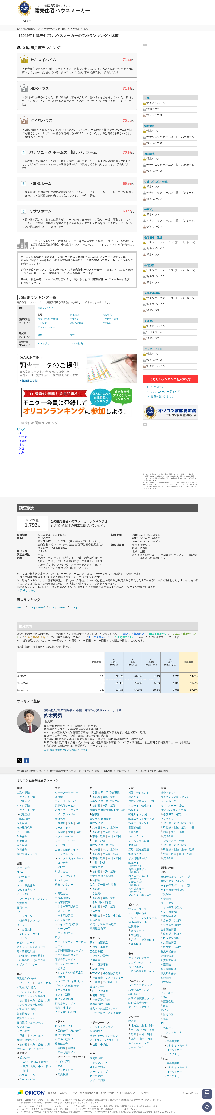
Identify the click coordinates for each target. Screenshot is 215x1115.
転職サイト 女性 (137, 814)
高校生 (96, 915)
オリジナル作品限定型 (70, 972)
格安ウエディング (138, 989)
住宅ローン (157, 386)
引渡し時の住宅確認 (48, 319)
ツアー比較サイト (65, 1052)
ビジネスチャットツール (142, 917)
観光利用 (63, 1074)
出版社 (61, 976)
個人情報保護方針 (89, 1093)
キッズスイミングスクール (104, 1040)
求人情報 (144, 1093)
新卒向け (136, 944)
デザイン (74, 319)
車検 (57, 937)
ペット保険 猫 (169, 911)
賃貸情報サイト (26, 1013)
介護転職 (133, 831)
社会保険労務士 (112, 973)
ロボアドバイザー (27, 964)
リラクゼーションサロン (104, 1035)
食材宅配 (60, 818)
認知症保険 (167, 955)
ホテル (59, 1065)
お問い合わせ (107, 1093)
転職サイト (134, 810)
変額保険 (166, 977)
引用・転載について (127, 1093)
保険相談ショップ (27, 853)
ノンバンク (36, 920)
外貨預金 (22, 903)
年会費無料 (25, 929)
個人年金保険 (168, 973)
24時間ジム (96, 1031)
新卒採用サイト (137, 870)
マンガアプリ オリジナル (69, 981)
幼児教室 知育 (98, 928)
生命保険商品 (168, 929)
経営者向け (137, 930)
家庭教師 (95, 919)
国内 (60, 1061)
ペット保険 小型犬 (171, 907)
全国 (149, 1038)
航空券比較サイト (65, 1034)
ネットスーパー (64, 836)
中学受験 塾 (96, 867)
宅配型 (61, 867)
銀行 (22, 881)
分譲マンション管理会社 (31, 996)
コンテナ (63, 862)
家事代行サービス (65, 805)
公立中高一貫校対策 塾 (103, 884)
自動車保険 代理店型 (173, 881)
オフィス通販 (62, 994)
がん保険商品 (168, 942)
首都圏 (23, 440)
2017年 (73, 607)
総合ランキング (45, 308)
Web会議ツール (137, 922)
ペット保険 (23, 831)
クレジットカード (27, 925)
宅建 (95, 968)
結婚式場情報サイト (140, 1002)
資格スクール (97, 986)
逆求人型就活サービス (141, 801)
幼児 (95, 947)
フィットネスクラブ (101, 1026)
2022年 (21, 607)
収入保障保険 (171, 938)
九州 (21, 452)
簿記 (102, 968)
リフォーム (23, 1026)
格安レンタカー (64, 884)
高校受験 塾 (96, 823)
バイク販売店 (62, 919)
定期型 (177, 920)
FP (94, 964)
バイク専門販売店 (68, 924)
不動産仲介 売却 (26, 978)
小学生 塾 (95, 893)
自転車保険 (23, 818)
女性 (72, 335)
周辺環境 (107, 314)
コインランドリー (65, 814)
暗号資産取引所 (26, 951)
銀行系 (23, 920)
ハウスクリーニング (66, 810)
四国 (165, 831)
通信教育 (95, 911)
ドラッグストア (99, 1062)
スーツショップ (99, 1071)
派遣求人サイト (137, 853)
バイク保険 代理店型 (173, 889)
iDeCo (164, 1010)
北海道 (96, 827)
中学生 (106, 915)
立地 (146, 98)
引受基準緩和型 (172, 925)
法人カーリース (137, 908)
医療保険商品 (168, 916)
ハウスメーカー (28, 1074)
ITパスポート (110, 982)
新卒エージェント (138, 877)
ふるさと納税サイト (66, 849)
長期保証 (107, 323)
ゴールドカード (28, 938)
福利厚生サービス (65, 1003)
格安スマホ (182, 814)
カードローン (24, 916)
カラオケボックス (138, 1043)
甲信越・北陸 (110, 831)
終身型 (167, 920)
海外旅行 (75, 1030)
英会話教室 (96, 951)
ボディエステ (136, 966)
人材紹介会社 (136, 883)
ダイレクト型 (27, 796)
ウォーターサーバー (66, 792)
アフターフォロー (47, 327)
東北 (21, 433)
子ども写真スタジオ (66, 954)
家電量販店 (96, 1058)
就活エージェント (138, 792)
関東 (151, 1025)
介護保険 (166, 964)
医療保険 (22, 840)
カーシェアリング (65, 875)
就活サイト (134, 796)
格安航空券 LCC (64, 1043)
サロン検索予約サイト (141, 971)
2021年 (31, 607)
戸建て (39, 982)
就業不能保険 (168, 951)
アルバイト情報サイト (141, 805)
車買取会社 (61, 893)
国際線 (72, 1048)
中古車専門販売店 (68, 906)
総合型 (61, 968)
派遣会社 (133, 845)
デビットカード (26, 942)
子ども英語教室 (99, 942)
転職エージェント (138, 823)
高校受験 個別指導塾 (102, 845)
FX (18, 911)
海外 (67, 1061)
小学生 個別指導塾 (100, 902)
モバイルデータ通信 (172, 805)
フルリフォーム (28, 1031)
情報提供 (74, 314)
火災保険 (22, 823)
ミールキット (62, 827)
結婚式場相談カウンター (142, 998)
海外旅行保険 (24, 827)
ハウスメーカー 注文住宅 (165, 391)
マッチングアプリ (138, 1007)
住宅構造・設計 (110, 319)
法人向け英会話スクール (104, 1008)
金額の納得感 (76, 323)
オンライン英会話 (100, 955)
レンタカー (61, 880)
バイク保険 (23, 805)
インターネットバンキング (32, 898)
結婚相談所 (134, 994)
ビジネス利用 (65, 1069)
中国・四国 (44, 1066)
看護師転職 (134, 827)
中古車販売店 (62, 902)
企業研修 (133, 926)
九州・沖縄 (98, 840)
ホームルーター (170, 801)
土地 (48, 982)
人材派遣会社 (136, 890)
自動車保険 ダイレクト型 (175, 876)
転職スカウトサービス (141, 818)
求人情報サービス (138, 858)
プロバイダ (167, 818)
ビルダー (22, 429)
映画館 (132, 1021)
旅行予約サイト (64, 1026)
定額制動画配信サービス (69, 950)
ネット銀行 (23, 894)
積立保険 (166, 982)
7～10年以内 (76, 343)
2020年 (42, 607)
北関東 (23, 437)
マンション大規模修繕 (30, 1004)
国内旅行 (63, 1030)
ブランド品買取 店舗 (67, 985)
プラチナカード (176, 1054)
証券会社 (24, 876)
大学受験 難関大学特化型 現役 (107, 810)
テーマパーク (136, 1047)
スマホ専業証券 (26, 885)
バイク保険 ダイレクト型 (175, 885)
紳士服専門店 (97, 1067)
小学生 (117, 915)
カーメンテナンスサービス (70, 941)
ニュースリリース (68, 1093)
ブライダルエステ (138, 958)
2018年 (63, 607)
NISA (20, 872)
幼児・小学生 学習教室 (103, 924)
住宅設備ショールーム (30, 1022)
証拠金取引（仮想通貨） (33, 960)
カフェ (59, 946)
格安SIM (168, 814)
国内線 (61, 1048)
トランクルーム (64, 853)
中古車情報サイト (65, 897)
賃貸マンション (26, 1018)
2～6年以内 (43, 343)
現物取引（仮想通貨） (32, 955)
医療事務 (103, 964)
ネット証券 (23, 867)
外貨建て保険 (168, 960)
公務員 (96, 982)
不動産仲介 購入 (26, 987)
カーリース (61, 889)
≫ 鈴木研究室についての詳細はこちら (66, 750)
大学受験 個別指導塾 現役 (105, 801)
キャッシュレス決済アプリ (32, 947)
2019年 (52, 607)
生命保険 (22, 836)
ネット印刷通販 (137, 913)
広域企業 (168, 836)
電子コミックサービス (68, 963)
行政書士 (97, 977)
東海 (21, 444)
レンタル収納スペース (70, 858)
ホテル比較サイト (65, 1039)
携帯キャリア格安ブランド (176, 796)
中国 (191, 827)
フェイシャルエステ (140, 962)
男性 (40, 335)
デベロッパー (27, 1079)
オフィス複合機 (64, 998)
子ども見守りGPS (65, 1012)
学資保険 (22, 849)
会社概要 (52, 1093)
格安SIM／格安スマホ (173, 810)
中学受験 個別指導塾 (102, 875)
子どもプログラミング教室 (105, 1012)
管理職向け (137, 935)
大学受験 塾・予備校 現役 (105, 792)
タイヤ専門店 (97, 1080)
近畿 (21, 448)
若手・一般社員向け (142, 939)
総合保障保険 (168, 968)
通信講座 (95, 960)
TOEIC (96, 973)
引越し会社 (61, 871)
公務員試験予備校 (100, 1004)
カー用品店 (96, 1075)
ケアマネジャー (114, 977)
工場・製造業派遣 (138, 849)
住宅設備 (42, 323)
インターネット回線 (172, 840)
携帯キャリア (168, 792)
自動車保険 (23, 792)
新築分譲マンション (162, 396)
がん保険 (22, 845)
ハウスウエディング (140, 985)
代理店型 (24, 801)
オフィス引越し (64, 990)
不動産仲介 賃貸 (26, 1009)
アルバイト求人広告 (140, 894)
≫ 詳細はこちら (26, 590)
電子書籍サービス (65, 959)
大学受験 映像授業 (100, 818)
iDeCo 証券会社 (26, 889)
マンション (25, 982)
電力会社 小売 (63, 1007)
